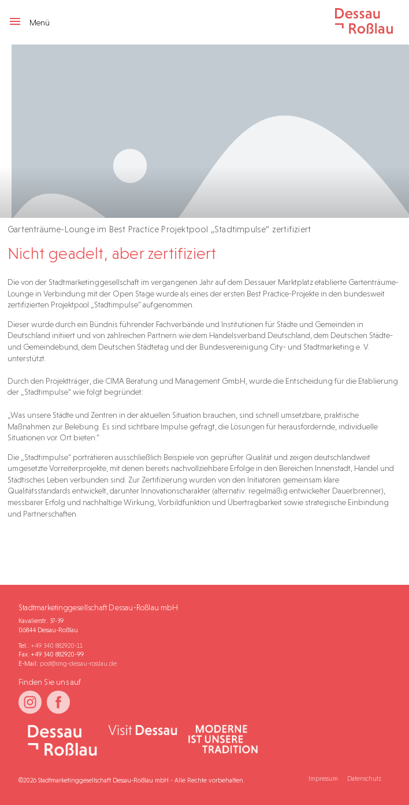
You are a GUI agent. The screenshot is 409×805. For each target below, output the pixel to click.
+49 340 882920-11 (57, 646)
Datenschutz (364, 778)
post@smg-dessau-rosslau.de (78, 663)
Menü (29, 22)
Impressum (323, 778)
